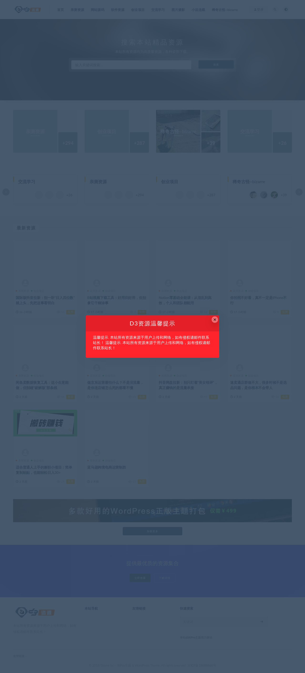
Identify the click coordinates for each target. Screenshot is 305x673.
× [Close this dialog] (214, 320)
